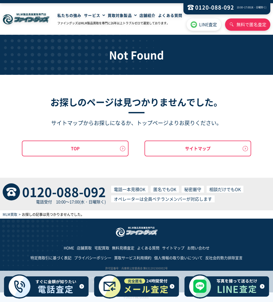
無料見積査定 (123, 247)
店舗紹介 (147, 15)
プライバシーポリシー (92, 257)
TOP (75, 148)
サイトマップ (198, 148)
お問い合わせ (198, 247)
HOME (69, 247)
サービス (92, 15)
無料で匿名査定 (251, 24)
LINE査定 (208, 24)
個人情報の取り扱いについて (178, 257)
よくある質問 (170, 15)
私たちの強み (69, 15)
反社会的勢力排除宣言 (224, 257)
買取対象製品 (120, 15)
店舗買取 (84, 247)
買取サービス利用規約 (132, 257)
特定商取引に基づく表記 (50, 257)
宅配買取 (101, 247)
